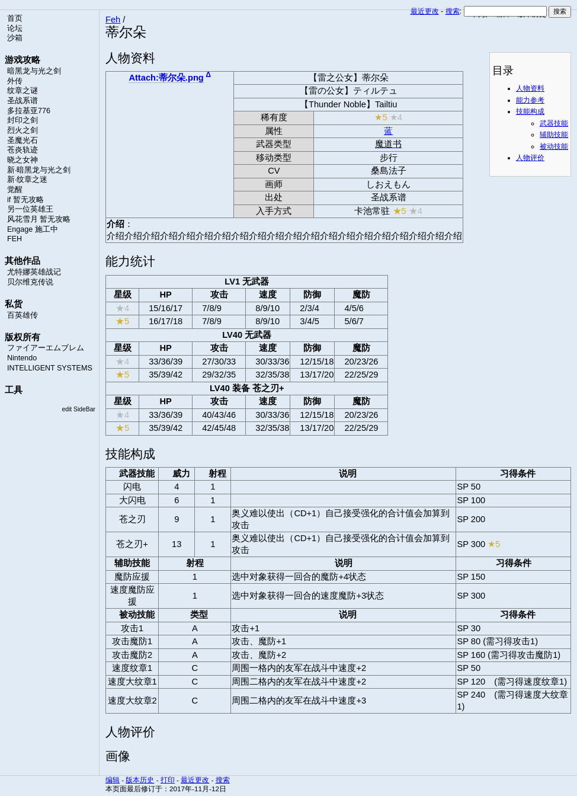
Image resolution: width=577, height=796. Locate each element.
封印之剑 (22, 120)
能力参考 (530, 100)
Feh (112, 19)
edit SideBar (78, 409)
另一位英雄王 (30, 209)
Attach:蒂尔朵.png (166, 77)
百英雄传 (22, 315)
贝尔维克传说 (30, 282)
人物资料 (530, 88)
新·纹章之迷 (27, 179)
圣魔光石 (22, 140)
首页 (15, 18)
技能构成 (530, 111)
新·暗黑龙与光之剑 (38, 170)
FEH (14, 239)
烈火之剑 (22, 130)
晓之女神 (22, 160)
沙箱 (15, 38)
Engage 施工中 (32, 229)
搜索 (452, 11)
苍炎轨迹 (22, 150)
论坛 (15, 28)
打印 (168, 780)
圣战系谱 (22, 101)
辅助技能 (554, 134)
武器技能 (554, 123)
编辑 (112, 780)
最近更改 (425, 11)
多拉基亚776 (28, 111)
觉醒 (15, 190)
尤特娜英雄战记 (34, 272)
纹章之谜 (22, 91)
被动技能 (554, 146)
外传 (15, 81)
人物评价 (530, 158)
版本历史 (140, 780)
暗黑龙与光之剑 (34, 71)
